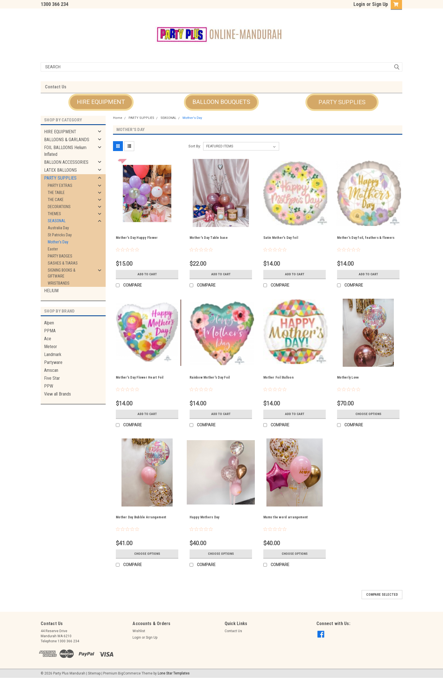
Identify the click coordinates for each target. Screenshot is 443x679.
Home (117, 118)
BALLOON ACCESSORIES (66, 162)
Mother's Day (58, 242)
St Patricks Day (60, 235)
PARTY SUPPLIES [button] (342, 102)
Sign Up (380, 4)
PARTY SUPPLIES (60, 178)
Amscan (51, 370)
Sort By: (194, 146)
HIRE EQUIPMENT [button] (101, 102)
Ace (47, 338)
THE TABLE (56, 192)
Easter (53, 249)
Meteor (50, 346)
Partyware (53, 362)
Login (359, 4)
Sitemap (94, 673)
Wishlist (139, 631)
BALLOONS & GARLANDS (66, 139)
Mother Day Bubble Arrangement (141, 517)
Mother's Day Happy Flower (137, 238)
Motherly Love (348, 377)
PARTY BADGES (60, 256)
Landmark (52, 354)
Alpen (49, 323)
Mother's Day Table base (209, 238)
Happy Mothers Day (204, 517)
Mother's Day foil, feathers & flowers (365, 238)
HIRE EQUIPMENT (60, 131)
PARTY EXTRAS (60, 185)
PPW (48, 386)
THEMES (54, 213)
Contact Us (55, 86)
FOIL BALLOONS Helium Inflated (65, 151)
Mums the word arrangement (285, 517)
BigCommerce (129, 673)
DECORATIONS (59, 206)
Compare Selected (382, 595)
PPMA (50, 330)
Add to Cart (147, 274)
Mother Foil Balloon (278, 377)
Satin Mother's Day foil (280, 238)
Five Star (52, 378)
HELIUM (51, 290)
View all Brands (57, 394)
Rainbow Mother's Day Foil (210, 377)
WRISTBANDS (59, 283)
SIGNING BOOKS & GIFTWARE (61, 273)
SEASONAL (57, 221)
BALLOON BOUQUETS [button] (221, 102)
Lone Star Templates (174, 673)
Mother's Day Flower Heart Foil (140, 377)
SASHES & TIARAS (63, 263)
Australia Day (58, 228)
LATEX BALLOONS (60, 170)
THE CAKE (56, 199)
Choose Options (368, 414)
